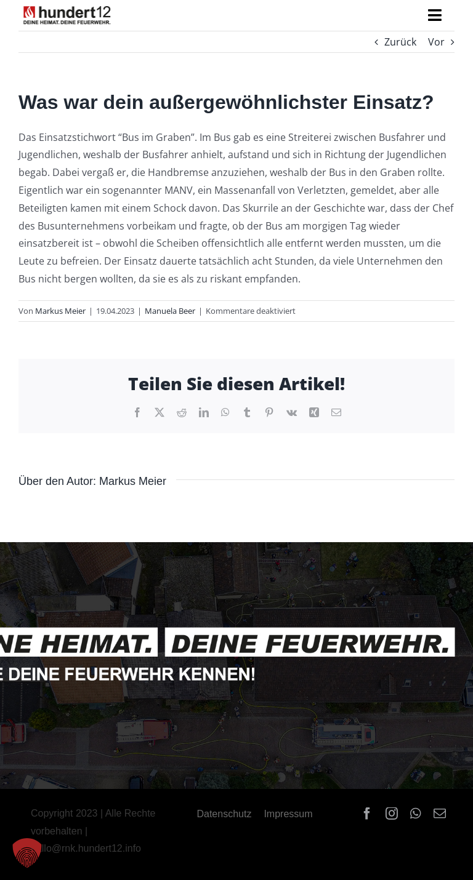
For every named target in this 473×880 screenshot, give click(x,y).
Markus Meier (60, 310)
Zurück (400, 42)
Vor (436, 42)
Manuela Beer (170, 310)
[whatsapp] (415, 813)
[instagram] (392, 813)
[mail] (440, 813)
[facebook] (367, 813)
